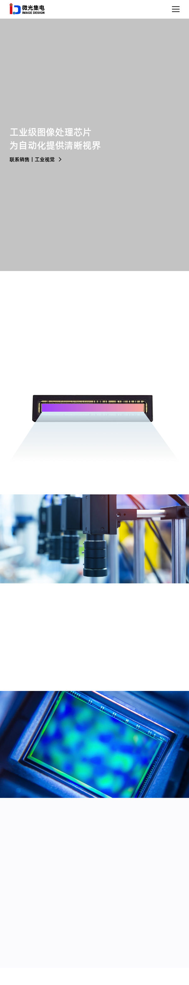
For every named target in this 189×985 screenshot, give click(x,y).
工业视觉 (48, 159)
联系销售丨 (22, 159)
